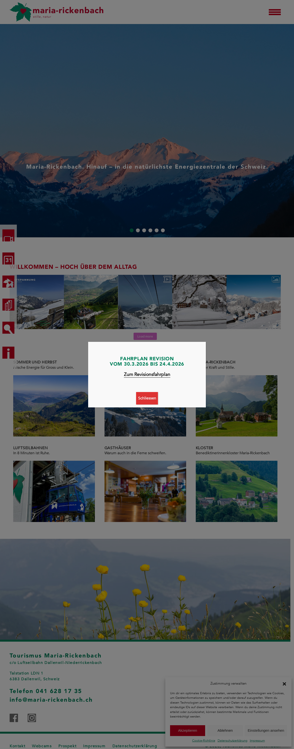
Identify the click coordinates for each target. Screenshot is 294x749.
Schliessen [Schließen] (147, 398)
